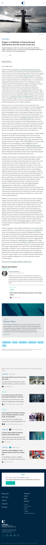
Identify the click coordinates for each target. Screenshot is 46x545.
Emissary (13, 374)
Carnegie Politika (15, 447)
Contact (26, 504)
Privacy (25, 509)
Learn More (7, 334)
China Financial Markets (17, 429)
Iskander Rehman (7, 61)
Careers (26, 508)
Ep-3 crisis (28, 139)
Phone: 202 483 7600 (6, 532)
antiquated (37, 230)
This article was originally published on (16, 262)
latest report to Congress (26, 240)
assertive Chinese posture (25, 76)
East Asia (40, 342)
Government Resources (29, 513)
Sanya (27, 108)
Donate (4, 507)
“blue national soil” (26, 90)
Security (15, 342)
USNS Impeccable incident (33, 145)
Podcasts (26, 501)
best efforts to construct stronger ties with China (26, 70)
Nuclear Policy (6, 342)
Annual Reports (27, 506)
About (4, 500)
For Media (26, 511)
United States (32, 342)
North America (23, 342)
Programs (27, 493)
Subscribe (10, 482)
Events (26, 496)
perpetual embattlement (27, 117)
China (4, 345)
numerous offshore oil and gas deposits (22, 96)
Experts (5, 503)
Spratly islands (25, 221)
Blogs (25, 499)
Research (5, 493)
